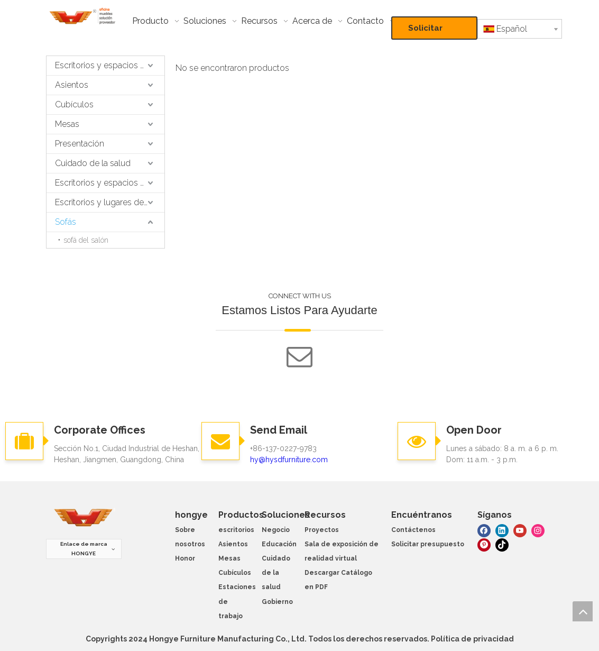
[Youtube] (520, 529)
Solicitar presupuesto (434, 31)
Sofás (65, 222)
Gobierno (277, 602)
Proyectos (322, 530)
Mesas (67, 124)
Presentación (79, 144)
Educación (279, 544)
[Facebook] (484, 529)
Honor (185, 558)
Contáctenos (413, 530)
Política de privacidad (472, 639)
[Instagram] (538, 529)
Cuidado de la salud (93, 163)
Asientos (71, 85)
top (583, 611)
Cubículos (74, 104)
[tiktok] (502, 544)
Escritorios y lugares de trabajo (109, 202)
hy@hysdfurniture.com (289, 459)
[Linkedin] (502, 529)
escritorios (236, 530)
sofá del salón (85, 240)
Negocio (276, 530)
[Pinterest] (484, 544)
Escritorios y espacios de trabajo (109, 65)
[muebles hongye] (83, 518)
